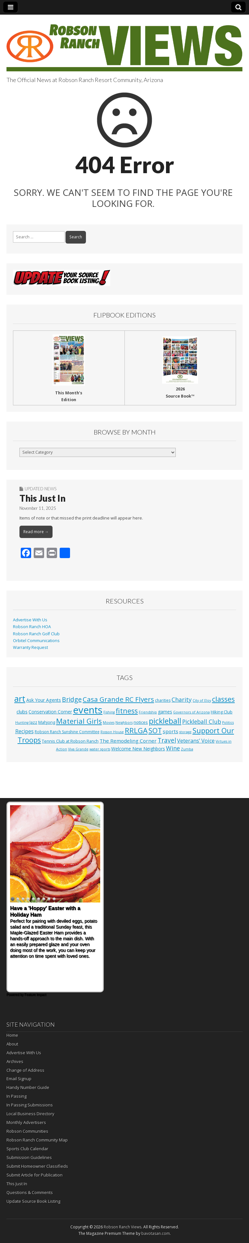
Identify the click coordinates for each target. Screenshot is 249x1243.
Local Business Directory (30, 1114)
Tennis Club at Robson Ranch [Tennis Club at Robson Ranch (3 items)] (70, 741)
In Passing (16, 1096)
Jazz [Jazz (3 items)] (33, 722)
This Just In (42, 498)
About (12, 1044)
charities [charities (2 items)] (163, 700)
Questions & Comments (29, 1192)
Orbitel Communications (36, 640)
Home (12, 1035)
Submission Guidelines (29, 1157)
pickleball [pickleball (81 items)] (165, 721)
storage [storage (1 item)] (185, 732)
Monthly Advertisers (26, 1122)
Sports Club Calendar (27, 1149)
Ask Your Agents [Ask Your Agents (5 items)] (43, 700)
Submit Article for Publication (34, 1175)
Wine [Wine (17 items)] (173, 748)
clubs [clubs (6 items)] (22, 711)
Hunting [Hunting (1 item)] (22, 722)
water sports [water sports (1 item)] (99, 749)
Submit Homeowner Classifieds (37, 1166)
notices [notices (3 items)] (141, 722)
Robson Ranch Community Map (37, 1140)
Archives (14, 1061)
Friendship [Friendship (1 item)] (148, 712)
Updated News (40, 488)
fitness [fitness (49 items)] (127, 710)
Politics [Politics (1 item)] (228, 722)
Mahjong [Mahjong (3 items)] (46, 722)
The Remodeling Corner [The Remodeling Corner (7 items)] (128, 740)
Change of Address (25, 1070)
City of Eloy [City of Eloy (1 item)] (202, 700)
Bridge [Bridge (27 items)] (72, 699)
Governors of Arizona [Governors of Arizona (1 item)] (191, 712)
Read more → (36, 531)
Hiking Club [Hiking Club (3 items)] (221, 712)
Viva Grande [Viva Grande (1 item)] (78, 749)
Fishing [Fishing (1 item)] (109, 712)
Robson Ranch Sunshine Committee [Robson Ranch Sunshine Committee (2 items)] (67, 732)
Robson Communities (27, 1131)
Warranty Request (30, 647)
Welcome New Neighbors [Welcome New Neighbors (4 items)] (138, 749)
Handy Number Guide (27, 1087)
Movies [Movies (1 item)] (108, 722)
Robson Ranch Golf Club (36, 634)
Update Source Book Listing (33, 1201)
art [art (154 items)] (19, 698)
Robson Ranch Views (122, 1227)
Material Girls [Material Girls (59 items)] (79, 721)
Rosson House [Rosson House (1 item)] (112, 732)
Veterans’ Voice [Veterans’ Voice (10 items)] (196, 740)
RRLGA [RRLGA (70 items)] (136, 730)
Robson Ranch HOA (32, 626)
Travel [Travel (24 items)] (167, 740)
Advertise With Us (30, 620)
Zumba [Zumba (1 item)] (187, 749)
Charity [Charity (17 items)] (182, 699)
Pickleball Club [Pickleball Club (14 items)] (201, 721)
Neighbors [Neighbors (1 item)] (124, 722)
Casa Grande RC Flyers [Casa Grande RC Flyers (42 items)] (118, 699)
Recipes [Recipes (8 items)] (24, 731)
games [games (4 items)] (165, 712)
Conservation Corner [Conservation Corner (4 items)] (50, 712)
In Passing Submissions (29, 1105)
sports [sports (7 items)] (170, 731)
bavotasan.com (155, 1233)
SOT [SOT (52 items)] (155, 730)
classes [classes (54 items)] (223, 699)
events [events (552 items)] (87, 709)
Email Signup (18, 1079)
